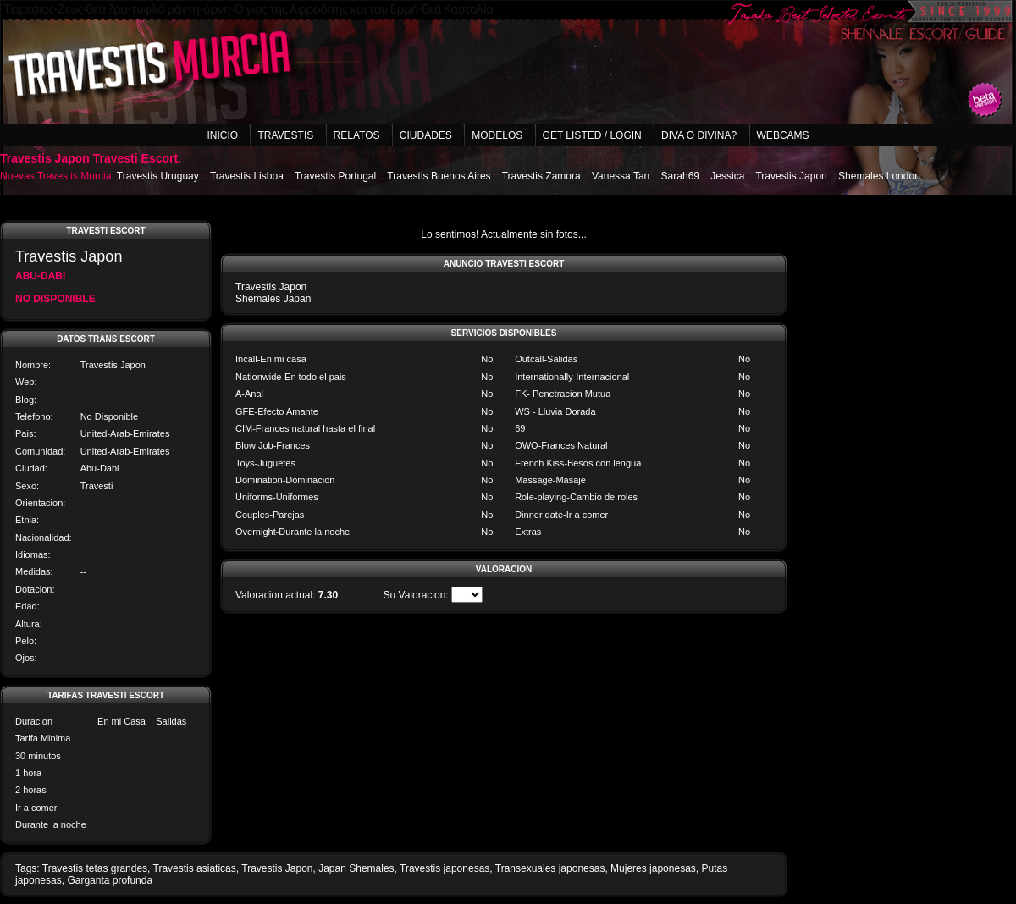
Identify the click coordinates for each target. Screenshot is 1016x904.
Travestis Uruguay (158, 176)
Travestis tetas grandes (94, 868)
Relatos (357, 135)
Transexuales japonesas (550, 868)
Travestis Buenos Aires (438, 176)
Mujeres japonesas (653, 868)
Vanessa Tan (620, 176)
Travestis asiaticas (194, 868)
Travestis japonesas (444, 868)
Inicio (222, 135)
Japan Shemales (356, 868)
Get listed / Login (592, 135)
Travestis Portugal (335, 176)
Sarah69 (680, 176)
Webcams (783, 135)
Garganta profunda (109, 880)
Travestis (285, 135)
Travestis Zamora (541, 176)
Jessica (727, 176)
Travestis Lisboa (247, 176)
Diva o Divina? (699, 135)
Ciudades (426, 135)
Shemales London (879, 176)
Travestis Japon (790, 176)
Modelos (497, 135)
